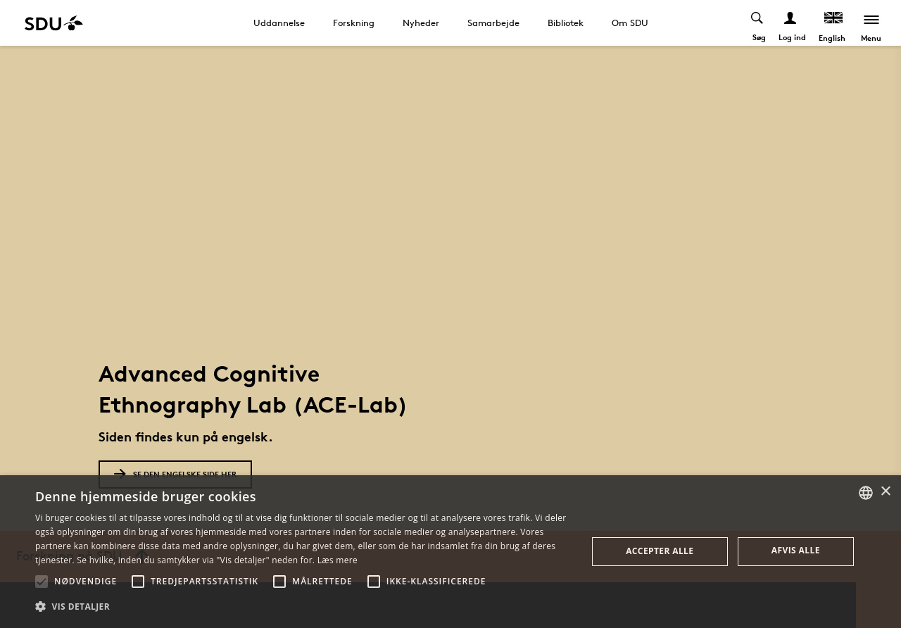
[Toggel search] (757, 23)
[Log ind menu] (790, 23)
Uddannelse (279, 22)
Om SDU (630, 22)
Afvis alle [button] (795, 550)
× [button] (885, 491)
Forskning (353, 22)
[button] (41, 581)
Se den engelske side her (175, 474)
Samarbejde (493, 22)
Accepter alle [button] (659, 551)
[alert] (450, 551)
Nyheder (421, 22)
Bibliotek (566, 22)
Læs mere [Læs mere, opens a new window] (337, 560)
